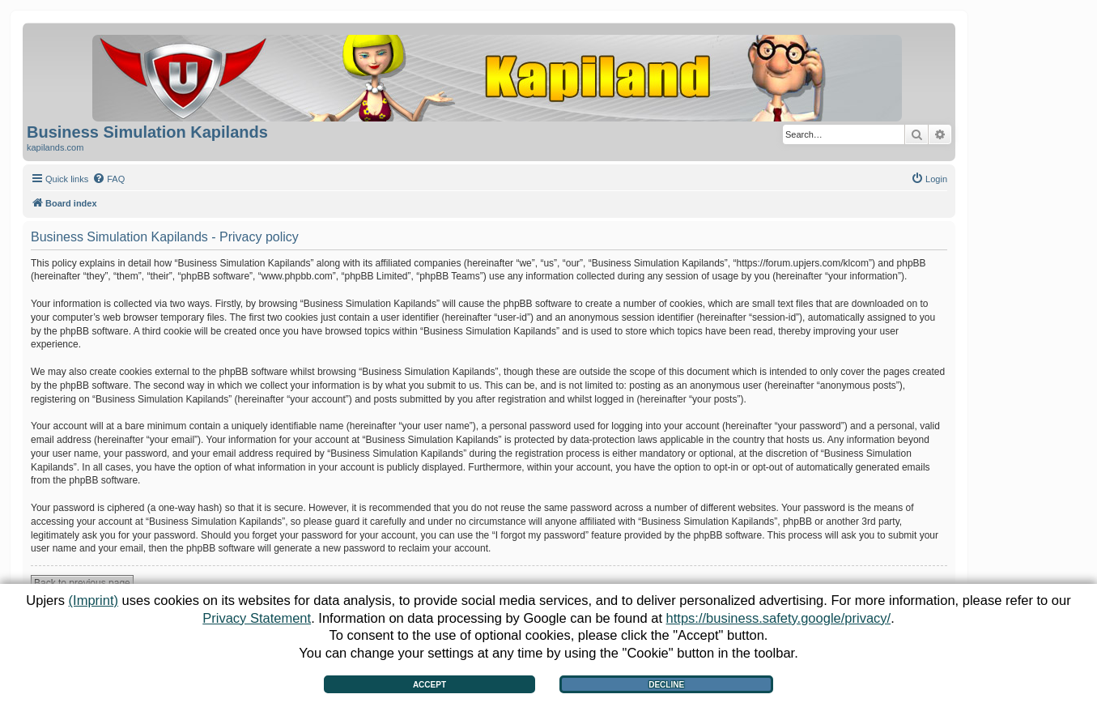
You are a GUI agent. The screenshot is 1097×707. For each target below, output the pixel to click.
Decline (666, 684)
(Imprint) (93, 600)
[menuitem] (108, 179)
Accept (429, 684)
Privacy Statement (256, 618)
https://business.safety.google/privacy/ (778, 618)
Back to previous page (82, 583)
